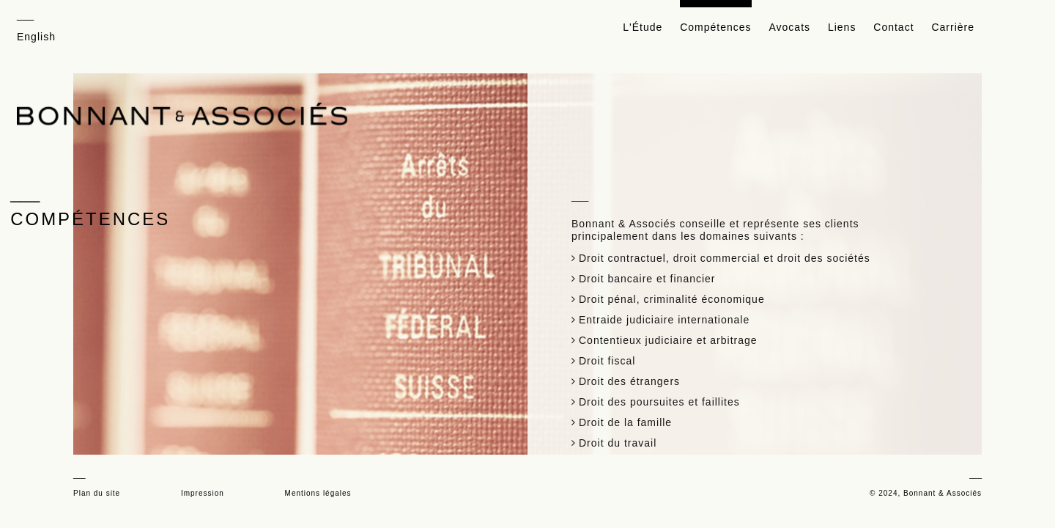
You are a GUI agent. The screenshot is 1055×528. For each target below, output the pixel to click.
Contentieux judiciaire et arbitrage (668, 332)
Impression (202, 493)
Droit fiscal (607, 353)
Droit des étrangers (629, 373)
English (36, 37)
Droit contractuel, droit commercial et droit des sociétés (724, 250)
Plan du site (96, 493)
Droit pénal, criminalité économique (672, 291)
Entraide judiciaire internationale (664, 312)
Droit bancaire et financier (647, 270)
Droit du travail (617, 435)
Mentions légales (318, 493)
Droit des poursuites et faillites (659, 394)
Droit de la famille (625, 414)
